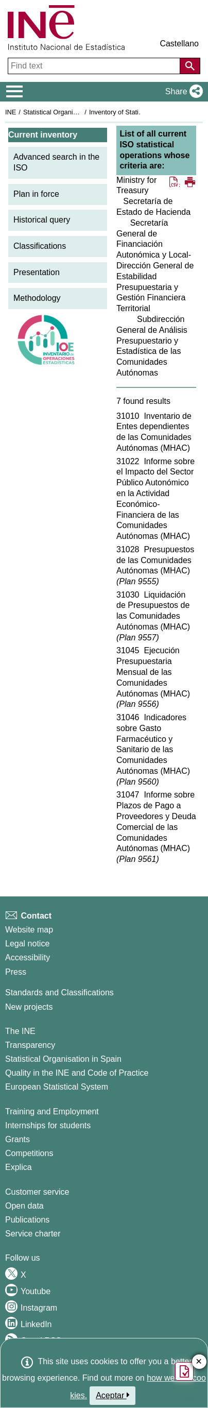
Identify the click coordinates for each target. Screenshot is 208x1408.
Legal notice (27, 943)
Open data (24, 1205)
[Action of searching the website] (190, 66)
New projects (29, 1007)
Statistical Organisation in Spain (69, 112)
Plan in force (36, 194)
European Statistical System (56, 1086)
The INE (20, 1031)
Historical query (41, 219)
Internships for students (48, 1125)
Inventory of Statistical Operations (138, 112)
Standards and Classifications (59, 992)
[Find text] (95, 66)
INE (10, 112)
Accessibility (27, 957)
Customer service (37, 1192)
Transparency (30, 1045)
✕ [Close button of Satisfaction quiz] (199, 1362)
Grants (17, 1139)
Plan (137, 581)
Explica (18, 1167)
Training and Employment (52, 1111)
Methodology (37, 298)
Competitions (29, 1153)
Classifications (39, 246)
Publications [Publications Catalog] (27, 1219)
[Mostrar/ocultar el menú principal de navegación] (14, 91)
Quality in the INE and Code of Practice (76, 1072)
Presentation (36, 272)
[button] (182, 91)
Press (15, 972)
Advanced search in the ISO (56, 162)
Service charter (33, 1233)
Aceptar (112, 1395)
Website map (29, 929)
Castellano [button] (179, 43)
